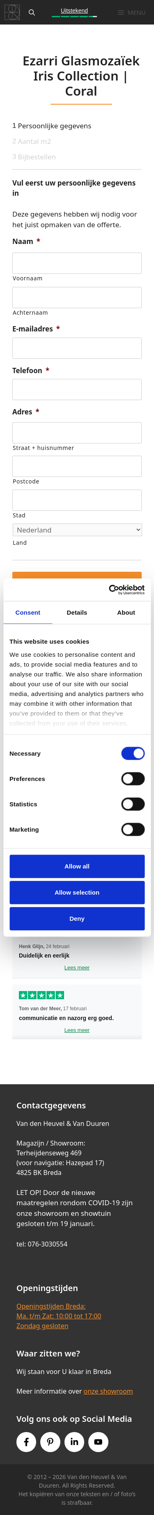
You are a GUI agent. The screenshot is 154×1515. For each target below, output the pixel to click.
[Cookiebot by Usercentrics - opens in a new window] (110, 589)
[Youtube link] (98, 1442)
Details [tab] (77, 612)
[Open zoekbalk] (32, 12)
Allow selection (77, 892)
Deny (77, 918)
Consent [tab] (27, 612)
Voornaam (28, 278)
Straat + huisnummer (43, 448)
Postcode (26, 481)
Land (20, 542)
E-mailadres (36, 328)
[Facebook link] (26, 1442)
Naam (26, 241)
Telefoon (30, 370)
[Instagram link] (74, 1442)
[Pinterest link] (50, 1442)
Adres (25, 411)
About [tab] (126, 612)
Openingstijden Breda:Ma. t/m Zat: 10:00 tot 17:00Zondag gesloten (58, 1316)
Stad (19, 515)
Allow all (77, 866)
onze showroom (108, 1391)
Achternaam (30, 312)
